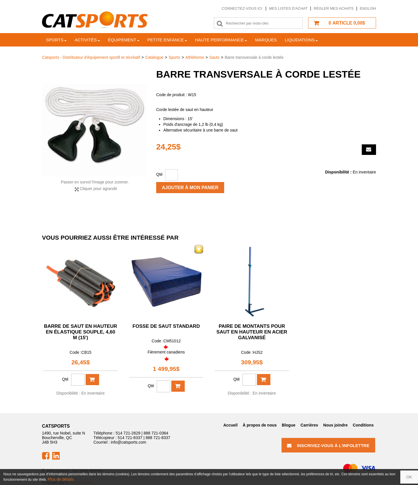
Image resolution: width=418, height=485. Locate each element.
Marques (266, 39)
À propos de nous (260, 425)
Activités (87, 39)
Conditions (363, 425)
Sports (56, 39)
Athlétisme (194, 57)
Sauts (214, 57)
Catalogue (154, 57)
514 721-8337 (130, 437)
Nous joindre (335, 425)
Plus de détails (61, 479)
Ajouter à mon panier (190, 187)
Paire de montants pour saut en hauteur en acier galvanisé (251, 332)
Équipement (123, 39)
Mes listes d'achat (288, 8)
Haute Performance (221, 39)
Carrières (309, 425)
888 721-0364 (156, 433)
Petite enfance (167, 39)
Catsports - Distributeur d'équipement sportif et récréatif (91, 57)
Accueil (230, 425)
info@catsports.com (128, 442)
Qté (159, 174)
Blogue (288, 425)
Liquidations (301, 39)
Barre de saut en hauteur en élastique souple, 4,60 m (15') (80, 332)
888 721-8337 (158, 437)
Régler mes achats (334, 8)
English (368, 8)
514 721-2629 (128, 433)
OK (409, 477)
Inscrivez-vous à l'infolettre (328, 445)
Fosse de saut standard (166, 326)
